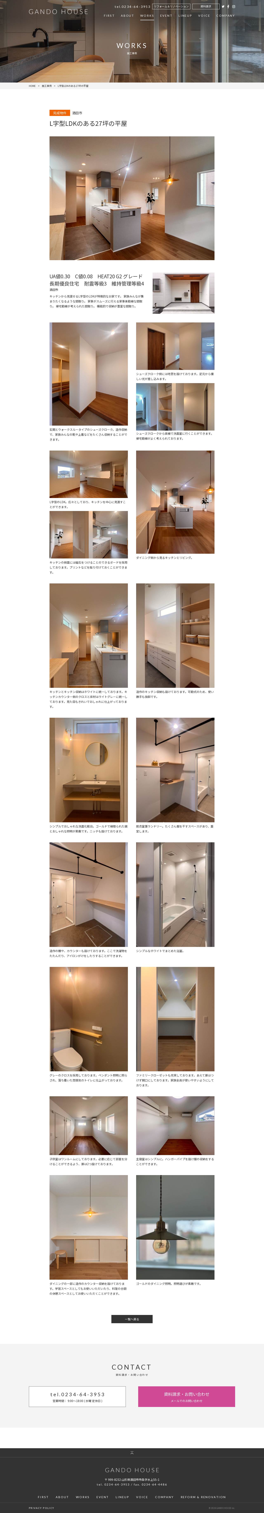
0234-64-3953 (129, 7)
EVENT (164, 17)
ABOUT (124, 17)
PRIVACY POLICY (41, 1507)
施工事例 (47, 85)
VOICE (203, 17)
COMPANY (225, 17)
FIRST (104, 17)
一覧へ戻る (132, 1319)
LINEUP (184, 17)
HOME (32, 85)
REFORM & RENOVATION (203, 1497)
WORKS (144, 17)
